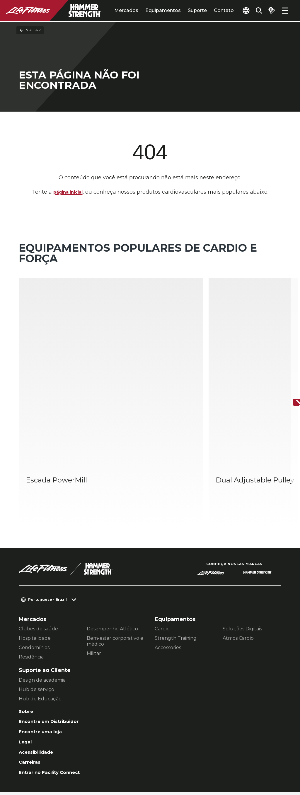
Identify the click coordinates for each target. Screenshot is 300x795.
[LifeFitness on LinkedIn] (183, 763)
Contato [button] (29, 757)
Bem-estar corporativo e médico (115, 580)
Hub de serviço (36, 628)
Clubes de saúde (38, 568)
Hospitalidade (35, 577)
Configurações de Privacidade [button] (84, 757)
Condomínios (34, 587)
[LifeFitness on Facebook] (204, 763)
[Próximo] (290, 372)
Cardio (162, 568)
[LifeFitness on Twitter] (246, 763)
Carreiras (31, 707)
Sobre (27, 651)
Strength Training (176, 577)
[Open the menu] (285, 10)
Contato (210, 10)
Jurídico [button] (94, 767)
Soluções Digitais (242, 568)
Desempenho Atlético (112, 568)
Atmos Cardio (238, 577)
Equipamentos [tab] (149, 10)
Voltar (30, 30)
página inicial (67, 192)
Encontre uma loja (44, 674)
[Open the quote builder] (269, 10)
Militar (94, 593)
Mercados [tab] (113, 10)
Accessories (168, 587)
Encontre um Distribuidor (54, 662)
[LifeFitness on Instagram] (225, 763)
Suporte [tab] (183, 10)
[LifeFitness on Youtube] (267, 763)
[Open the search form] (254, 10)
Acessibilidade (39, 696)
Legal (26, 685)
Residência (31, 596)
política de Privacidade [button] (48, 767)
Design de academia (42, 619)
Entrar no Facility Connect (55, 719)
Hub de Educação (40, 638)
